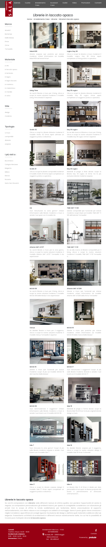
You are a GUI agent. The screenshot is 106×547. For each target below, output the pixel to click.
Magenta (8, 168)
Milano (7, 172)
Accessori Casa (54, 4)
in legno (8, 77)
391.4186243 (54, 539)
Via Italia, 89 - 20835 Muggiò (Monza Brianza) (53, 536)
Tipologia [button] (9, 126)
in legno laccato (11, 81)
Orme (7, 45)
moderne (8, 116)
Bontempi (8, 34)
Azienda (17, 3)
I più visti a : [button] (10, 154)
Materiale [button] (10, 59)
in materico (9, 84)
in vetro (7, 96)
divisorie (8, 140)
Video (74, 3)
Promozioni (85, 3)
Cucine (27, 3)
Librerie (54, 19)
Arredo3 (7, 30)
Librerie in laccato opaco (69, 19)
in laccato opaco (11, 69)
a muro (7, 133)
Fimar (7, 41)
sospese (8, 144)
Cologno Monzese (11, 164)
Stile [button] (7, 106)
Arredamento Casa (40, 4)
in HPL (7, 66)
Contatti (98, 3)
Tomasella (8, 49)
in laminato (9, 73)
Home (29, 19)
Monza (7, 176)
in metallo (8, 92)
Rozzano (8, 179)
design (7, 112)
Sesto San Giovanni (12, 183)
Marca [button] (8, 24)
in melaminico (10, 88)
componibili (9, 137)
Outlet (65, 3)
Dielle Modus (9, 38)
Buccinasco (9, 161)
